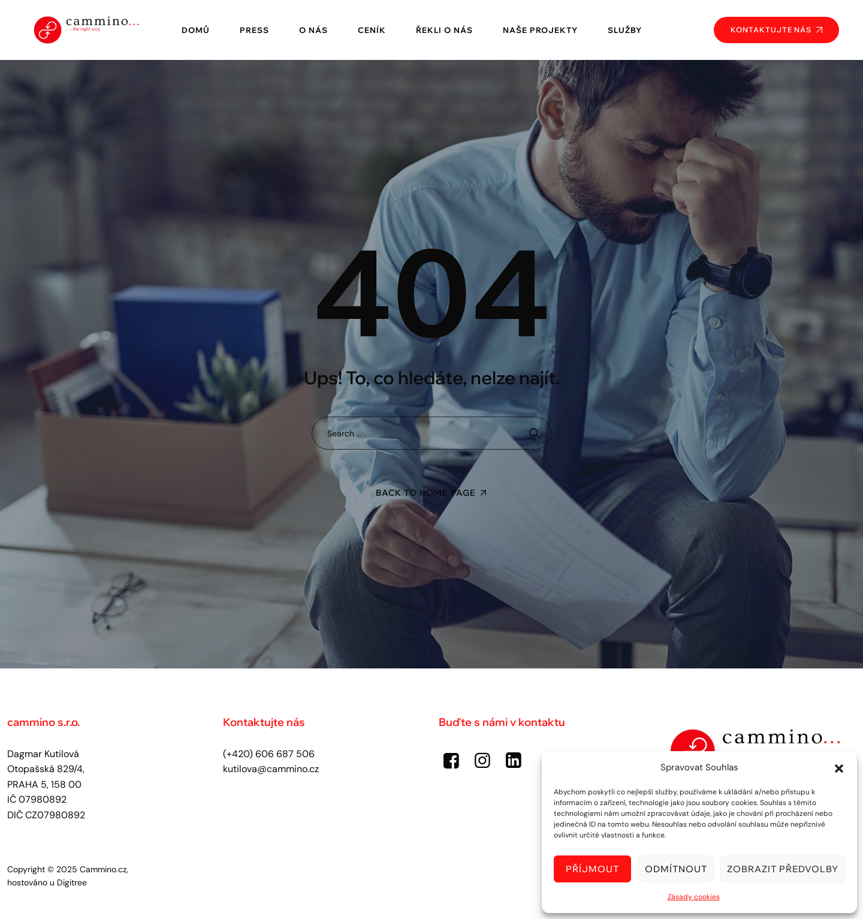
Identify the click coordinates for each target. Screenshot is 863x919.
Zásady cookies (694, 897)
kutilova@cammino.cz (271, 769)
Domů (196, 30)
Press (254, 30)
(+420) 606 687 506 (269, 754)
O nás (313, 30)
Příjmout (592, 869)
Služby (625, 30)
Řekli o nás (444, 30)
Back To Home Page (426, 492)
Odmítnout (676, 869)
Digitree (72, 882)
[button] (839, 767)
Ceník (372, 30)
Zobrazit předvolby (782, 869)
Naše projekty (540, 30)
